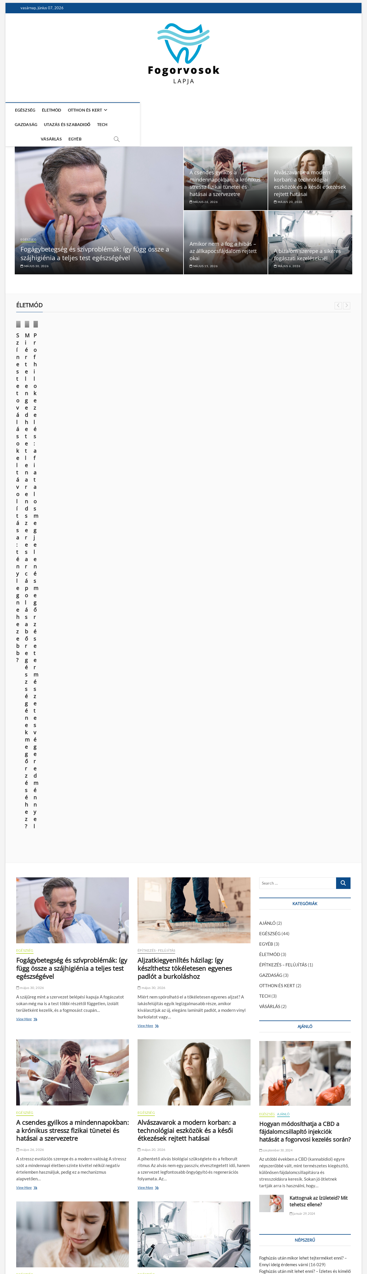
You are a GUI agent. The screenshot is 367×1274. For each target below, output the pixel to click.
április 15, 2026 (152, 1165)
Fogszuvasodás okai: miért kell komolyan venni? (304, 821)
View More (25, 557)
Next (346, 288)
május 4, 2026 (29, 966)
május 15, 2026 (204, 249)
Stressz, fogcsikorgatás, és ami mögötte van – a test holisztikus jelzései (184, 1145)
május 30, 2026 (35, 249)
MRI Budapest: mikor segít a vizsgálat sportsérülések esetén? (71, 951)
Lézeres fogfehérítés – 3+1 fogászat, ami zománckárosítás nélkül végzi (68, 1141)
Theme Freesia (81, 1255)
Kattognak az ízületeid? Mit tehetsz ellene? (319, 738)
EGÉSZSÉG (29, 110)
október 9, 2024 (116, 389)
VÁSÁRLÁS (228, 110)
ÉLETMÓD (55, 110)
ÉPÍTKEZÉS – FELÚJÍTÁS (283, 501)
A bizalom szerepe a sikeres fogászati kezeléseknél (307, 237)
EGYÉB (252, 110)
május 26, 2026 (204, 184)
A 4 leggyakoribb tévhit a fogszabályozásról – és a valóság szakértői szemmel (184, 983)
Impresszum (293, 1254)
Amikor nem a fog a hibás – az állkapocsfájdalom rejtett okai (223, 234)
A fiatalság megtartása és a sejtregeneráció (300, 861)
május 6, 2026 (287, 249)
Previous (338, 288)
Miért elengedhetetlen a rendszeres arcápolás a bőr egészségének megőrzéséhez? (138, 373)
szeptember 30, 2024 (275, 687)
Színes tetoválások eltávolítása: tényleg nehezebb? (53, 370)
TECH (206, 110)
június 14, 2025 (30, 382)
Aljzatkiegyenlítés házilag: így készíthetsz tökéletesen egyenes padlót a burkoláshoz (185, 505)
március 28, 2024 (203, 389)
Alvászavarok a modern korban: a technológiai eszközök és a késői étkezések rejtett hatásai (310, 166)
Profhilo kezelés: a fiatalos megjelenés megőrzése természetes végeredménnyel (223, 373)
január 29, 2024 (302, 750)
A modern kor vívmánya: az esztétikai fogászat (303, 921)
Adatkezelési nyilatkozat (329, 1254)
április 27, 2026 (152, 1003)
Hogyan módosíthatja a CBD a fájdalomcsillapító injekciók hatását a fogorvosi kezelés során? (305, 669)
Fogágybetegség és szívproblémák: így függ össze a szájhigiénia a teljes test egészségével (95, 236)
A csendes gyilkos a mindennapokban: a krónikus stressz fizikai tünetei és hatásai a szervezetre (225, 166)
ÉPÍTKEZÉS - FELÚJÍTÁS (156, 487)
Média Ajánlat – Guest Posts (254, 1254)
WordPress (103, 1255)
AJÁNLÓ (267, 460)
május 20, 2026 (288, 184)
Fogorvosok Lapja (32, 1254)
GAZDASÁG (129, 110)
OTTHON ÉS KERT (89, 110)
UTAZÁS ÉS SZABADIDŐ (171, 110)
